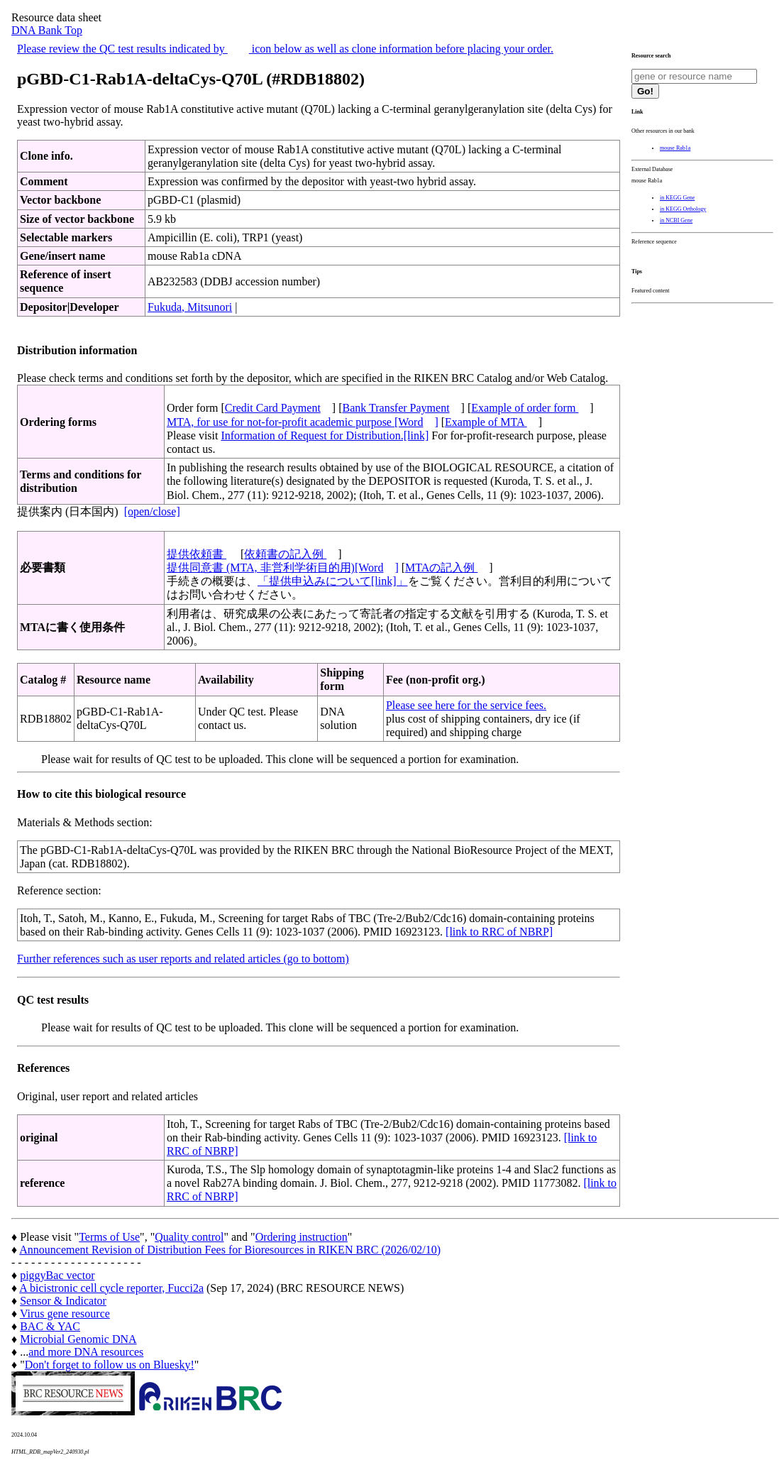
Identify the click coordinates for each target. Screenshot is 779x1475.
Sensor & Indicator (63, 1301)
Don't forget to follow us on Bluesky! (109, 1365)
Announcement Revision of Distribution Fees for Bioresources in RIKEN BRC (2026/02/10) (230, 1250)
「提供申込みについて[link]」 (333, 581)
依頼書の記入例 (285, 554)
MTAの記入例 (441, 567)
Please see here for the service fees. (466, 705)
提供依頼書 (196, 554)
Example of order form (524, 408)
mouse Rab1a (675, 148)
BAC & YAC (50, 1326)
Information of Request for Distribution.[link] (325, 435)
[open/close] (152, 511)
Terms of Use (109, 1237)
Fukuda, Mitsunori (190, 307)
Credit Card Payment (273, 408)
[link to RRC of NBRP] (499, 932)
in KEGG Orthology (683, 209)
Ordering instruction (301, 1237)
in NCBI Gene (676, 220)
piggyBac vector (57, 1275)
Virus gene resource (65, 1313)
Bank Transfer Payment (396, 408)
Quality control (189, 1237)
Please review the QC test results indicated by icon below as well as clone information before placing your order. (285, 49)
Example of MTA (486, 422)
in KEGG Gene (677, 197)
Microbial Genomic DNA (78, 1339)
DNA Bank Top (46, 30)
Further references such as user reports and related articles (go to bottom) (183, 959)
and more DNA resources (85, 1352)
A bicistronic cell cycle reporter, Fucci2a (111, 1288)
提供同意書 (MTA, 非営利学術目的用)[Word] (283, 567)
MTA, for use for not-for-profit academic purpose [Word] (302, 422)
